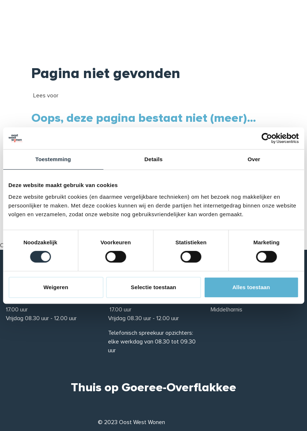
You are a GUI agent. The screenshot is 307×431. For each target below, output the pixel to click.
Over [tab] (253, 159)
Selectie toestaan (153, 287)
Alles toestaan (251, 287)
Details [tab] (154, 159)
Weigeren (55, 287)
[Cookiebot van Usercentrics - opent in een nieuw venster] (267, 138)
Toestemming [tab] (53, 159)
